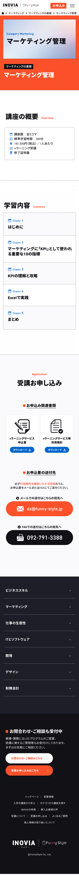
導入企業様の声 (49, 811)
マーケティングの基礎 (40, 13)
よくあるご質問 (60, 818)
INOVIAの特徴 (28, 811)
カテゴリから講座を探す (52, 805)
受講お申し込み (38, 818)
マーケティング (16, 13)
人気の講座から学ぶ (24, 805)
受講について (18, 818)
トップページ (32, 798)
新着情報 (49, 798)
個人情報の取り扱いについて (39, 824)
